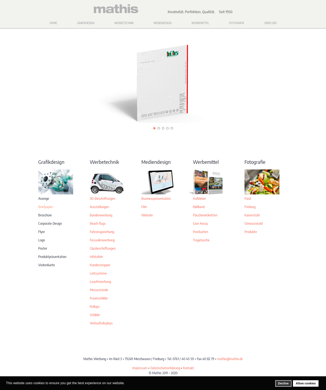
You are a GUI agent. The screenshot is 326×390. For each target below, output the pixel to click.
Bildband (199, 207)
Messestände (99, 290)
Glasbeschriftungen (103, 248)
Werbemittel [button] (200, 23)
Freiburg (250, 207)
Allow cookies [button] (306, 383)
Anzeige (43, 198)
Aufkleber (199, 198)
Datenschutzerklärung (165, 368)
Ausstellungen (99, 207)
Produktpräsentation (52, 257)
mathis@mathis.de (230, 359)
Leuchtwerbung (100, 282)
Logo (41, 240)
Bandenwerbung (101, 215)
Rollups (95, 306)
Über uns (270, 23)
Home (53, 23)
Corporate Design (50, 223)
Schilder (95, 315)
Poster (42, 248)
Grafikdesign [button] (85, 23)
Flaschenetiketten (205, 215)
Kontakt (188, 368)
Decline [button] (283, 383)
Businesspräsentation (156, 198)
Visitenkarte (46, 265)
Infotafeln (96, 257)
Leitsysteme (98, 273)
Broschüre (45, 215)
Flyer (41, 232)
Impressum (139, 368)
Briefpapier (45, 207)
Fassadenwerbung (102, 240)
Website (147, 215)
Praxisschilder (99, 298)
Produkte (250, 232)
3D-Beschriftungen (102, 198)
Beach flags (98, 223)
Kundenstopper (100, 265)
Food (247, 198)
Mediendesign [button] (163, 23)
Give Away (200, 223)
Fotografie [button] (236, 23)
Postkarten (200, 232)
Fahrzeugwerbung (102, 232)
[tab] (154, 128)
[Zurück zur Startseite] (163, 9)
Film (144, 207)
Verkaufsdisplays (101, 323)
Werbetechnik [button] (124, 23)
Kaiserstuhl (251, 215)
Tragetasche (201, 240)
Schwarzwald (253, 223)
